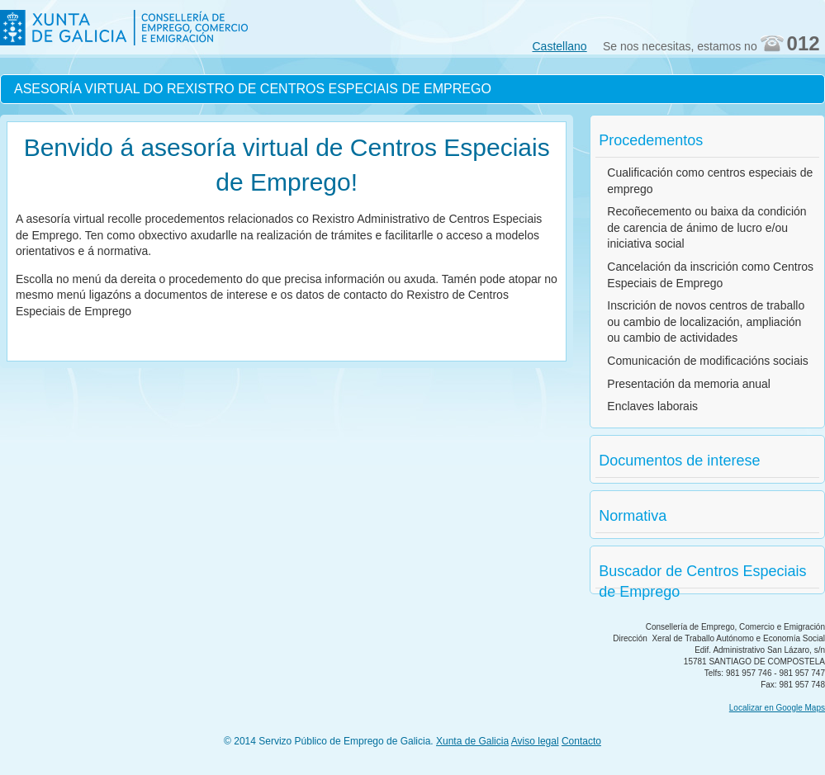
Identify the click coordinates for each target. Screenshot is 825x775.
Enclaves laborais (652, 406)
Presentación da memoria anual (688, 383)
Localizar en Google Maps (777, 707)
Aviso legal (535, 741)
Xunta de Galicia (472, 741)
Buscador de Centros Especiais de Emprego (702, 575)
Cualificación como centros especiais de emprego (710, 181)
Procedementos (651, 140)
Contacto (581, 741)
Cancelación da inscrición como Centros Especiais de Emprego (710, 275)
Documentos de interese (679, 460)
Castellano (560, 46)
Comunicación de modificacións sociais (707, 360)
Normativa (632, 516)
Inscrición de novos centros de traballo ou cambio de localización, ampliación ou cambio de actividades (705, 321)
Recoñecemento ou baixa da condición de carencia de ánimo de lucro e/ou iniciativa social (706, 227)
